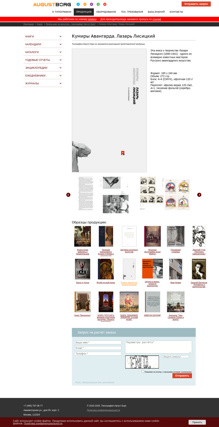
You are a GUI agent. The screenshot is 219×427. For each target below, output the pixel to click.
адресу (92, 19)
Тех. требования (132, 11)
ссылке (157, 19)
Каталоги (32, 52)
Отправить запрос (196, 3)
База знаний (156, 11)
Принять (197, 422)
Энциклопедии (36, 67)
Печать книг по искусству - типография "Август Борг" (71, 24)
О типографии (61, 11)
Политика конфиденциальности (103, 410)
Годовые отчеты (37, 59)
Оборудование (106, 11)
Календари (33, 44)
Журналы (32, 83)
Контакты (176, 11)
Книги (39, 24)
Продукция (28, 24)
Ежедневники (35, 75)
